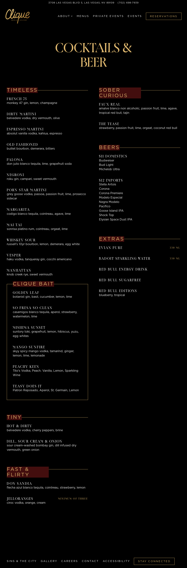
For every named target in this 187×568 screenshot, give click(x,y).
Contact (90, 561)
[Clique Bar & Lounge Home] (19, 17)
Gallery (49, 561)
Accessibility (116, 561)
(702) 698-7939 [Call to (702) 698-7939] (128, 3)
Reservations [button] (163, 17)
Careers (69, 561)
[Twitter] (14, 554)
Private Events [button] (108, 17)
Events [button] (135, 17)
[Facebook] (8, 554)
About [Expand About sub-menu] (65, 16)
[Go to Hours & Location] (81, 3)
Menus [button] (83, 17)
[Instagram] (21, 554)
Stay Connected (154, 561)
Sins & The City (22, 561)
